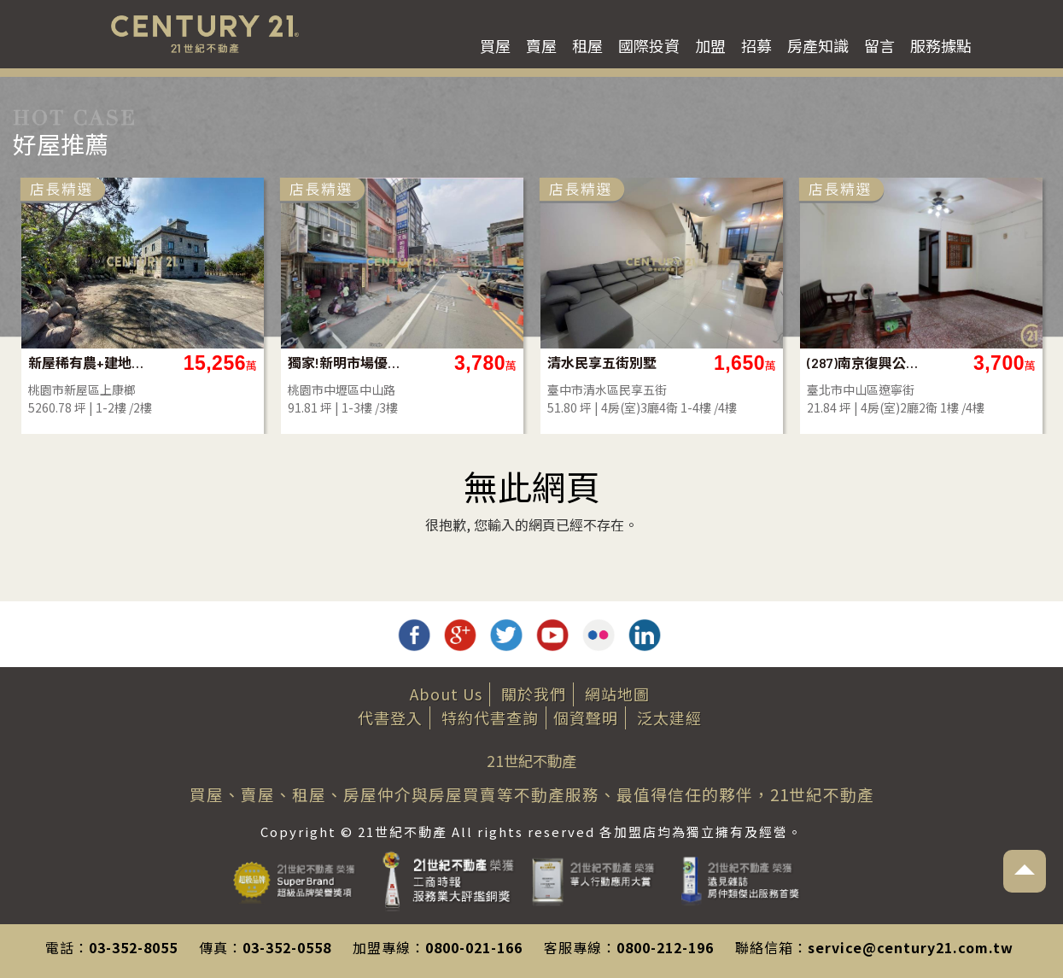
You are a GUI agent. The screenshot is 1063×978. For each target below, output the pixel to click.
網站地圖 (617, 693)
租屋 (587, 45)
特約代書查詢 (490, 717)
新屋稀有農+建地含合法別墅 (90, 362)
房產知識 (818, 45)
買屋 (495, 45)
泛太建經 (669, 717)
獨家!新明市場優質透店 (350, 362)
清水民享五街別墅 (602, 362)
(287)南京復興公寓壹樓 (869, 362)
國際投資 (649, 45)
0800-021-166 (474, 947)
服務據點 (941, 45)
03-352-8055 (133, 947)
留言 (879, 45)
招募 (756, 45)
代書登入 (390, 717)
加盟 (710, 45)
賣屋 (541, 45)
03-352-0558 (286, 947)
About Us (446, 693)
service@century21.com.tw (910, 947)
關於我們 (533, 693)
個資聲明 (585, 717)
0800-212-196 (665, 947)
